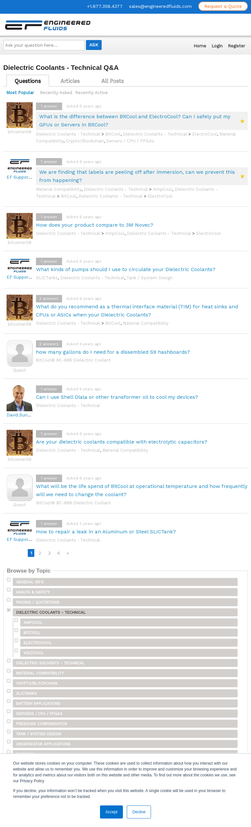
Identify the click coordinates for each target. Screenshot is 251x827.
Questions (28, 81)
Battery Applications (38, 703)
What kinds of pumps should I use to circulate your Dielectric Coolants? (125, 269)
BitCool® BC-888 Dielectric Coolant (73, 360)
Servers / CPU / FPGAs (130, 140)
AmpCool (162, 189)
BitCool (113, 134)
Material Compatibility (58, 189)
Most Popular (20, 92)
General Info (30, 582)
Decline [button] (138, 812)
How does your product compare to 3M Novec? (94, 225)
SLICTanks (47, 277)
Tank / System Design (149, 277)
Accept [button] (112, 812)
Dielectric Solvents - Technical (50, 663)
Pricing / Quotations (37, 602)
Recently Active (91, 92)
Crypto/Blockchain (85, 140)
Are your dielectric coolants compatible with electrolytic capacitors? (121, 442)
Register (236, 45)
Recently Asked (56, 92)
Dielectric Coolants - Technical (68, 134)
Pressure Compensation (41, 724)
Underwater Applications (43, 744)
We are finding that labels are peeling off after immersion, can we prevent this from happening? (137, 176)
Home (199, 45)
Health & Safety (33, 592)
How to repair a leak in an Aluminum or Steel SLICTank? (106, 531)
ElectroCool (204, 134)
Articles (70, 81)
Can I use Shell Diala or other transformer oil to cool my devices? (117, 397)
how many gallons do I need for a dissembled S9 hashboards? (113, 352)
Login (217, 45)
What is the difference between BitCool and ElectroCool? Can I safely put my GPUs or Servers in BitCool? (134, 120)
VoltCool (34, 653)
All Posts (112, 81)
